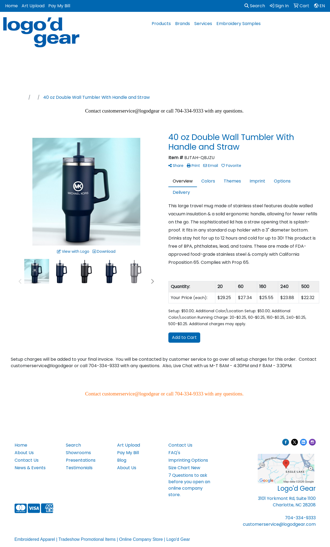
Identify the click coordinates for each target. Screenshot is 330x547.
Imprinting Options (188, 460)
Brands (182, 23)
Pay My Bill (59, 6)
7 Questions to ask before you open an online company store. (189, 485)
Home (11, 6)
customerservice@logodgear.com (279, 524)
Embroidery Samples (238, 23)
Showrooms (78, 453)
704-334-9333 (300, 518)
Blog (121, 460)
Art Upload (33, 6)
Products (161, 23)
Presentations (81, 460)
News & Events (30, 468)
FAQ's (174, 453)
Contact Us (27, 460)
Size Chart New (184, 468)
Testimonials (79, 468)
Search (254, 6)
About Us (24, 453)
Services (203, 23)
